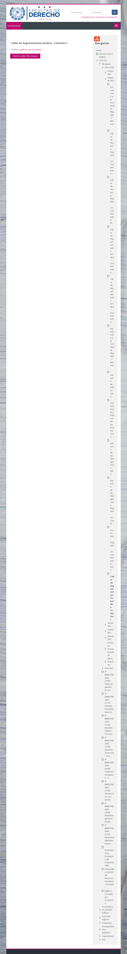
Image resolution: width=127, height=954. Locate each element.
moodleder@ (14, 25)
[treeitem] (105, 50)
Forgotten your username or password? (99, 17)
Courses (103, 60)
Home (98, 50)
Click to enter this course (25, 56)
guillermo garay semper (31, 49)
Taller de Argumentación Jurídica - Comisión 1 (39, 43)
